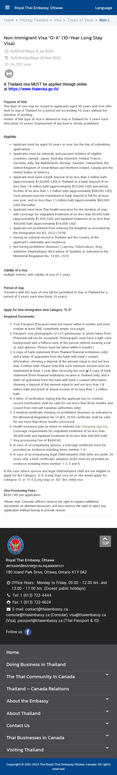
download (66, 422)
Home (9, 20)
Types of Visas (80, 20)
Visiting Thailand (34, 20)
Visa (57, 20)
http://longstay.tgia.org (91, 426)
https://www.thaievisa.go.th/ (33, 89)
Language (103, 7)
